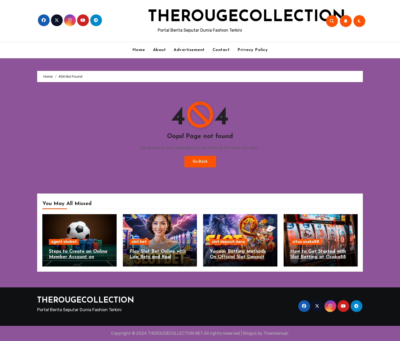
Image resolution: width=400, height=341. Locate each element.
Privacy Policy (252, 50)
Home (138, 50)
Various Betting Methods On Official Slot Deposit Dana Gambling (238, 257)
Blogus (250, 333)
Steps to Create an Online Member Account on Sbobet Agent (78, 257)
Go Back (200, 161)
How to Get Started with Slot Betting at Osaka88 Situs (318, 257)
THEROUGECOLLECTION (246, 17)
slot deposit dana (228, 242)
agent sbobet (64, 242)
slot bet (139, 242)
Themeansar (276, 333)
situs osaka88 (305, 242)
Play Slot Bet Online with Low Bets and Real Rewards (157, 257)
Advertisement (189, 50)
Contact (221, 50)
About (159, 50)
